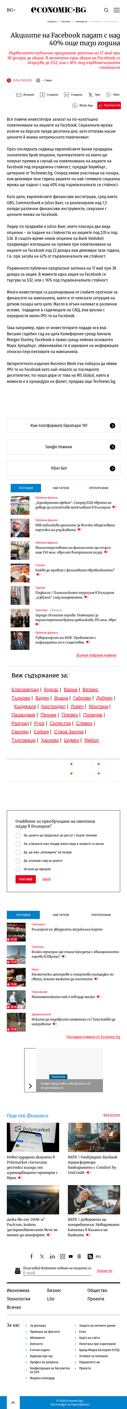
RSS (94, 1257)
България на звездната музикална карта (67, 929)
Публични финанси (46, 497)
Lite (50, 1298)
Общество (97, 1290)
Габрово (82, 698)
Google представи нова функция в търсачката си (65, 1085)
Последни (26, 488)
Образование (39, 992)
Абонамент (37, 1338)
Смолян (20, 731)
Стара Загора (69, 731)
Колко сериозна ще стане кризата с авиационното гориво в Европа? (75, 954)
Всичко (14, 1307)
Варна (71, 689)
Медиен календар (42, 1378)
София (41, 731)
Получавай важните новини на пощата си (57, 1268)
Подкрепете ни (89, 1362)
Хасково (50, 740)
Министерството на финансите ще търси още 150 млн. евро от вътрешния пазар (73, 550)
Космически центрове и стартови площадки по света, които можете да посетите (73, 976)
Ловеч (77, 706)
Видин (42, 698)
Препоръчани (98, 488)
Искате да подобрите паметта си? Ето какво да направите (73, 1021)
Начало (52, 21)
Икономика (18, 1290)
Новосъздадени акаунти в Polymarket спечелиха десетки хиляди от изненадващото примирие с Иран (32, 1167)
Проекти (95, 1298)
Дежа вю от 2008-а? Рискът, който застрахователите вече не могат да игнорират (32, 1227)
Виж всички (111, 1115)
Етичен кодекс (40, 1350)
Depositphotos (80, 1404)
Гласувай (25, 879)
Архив (46, 879)
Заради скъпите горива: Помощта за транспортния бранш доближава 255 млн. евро (76, 620)
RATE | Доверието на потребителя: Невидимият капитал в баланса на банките (93, 1227)
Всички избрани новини (96, 655)
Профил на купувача (44, 1362)
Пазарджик (23, 714)
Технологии (58, 1076)
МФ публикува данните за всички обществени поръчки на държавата (75, 527)
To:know (40, 565)
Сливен (84, 723)
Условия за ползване (93, 1356)
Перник (49, 714)
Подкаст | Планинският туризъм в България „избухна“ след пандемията (74, 595)
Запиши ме (104, 1271)
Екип (82, 1332)
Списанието (38, 924)
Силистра (60, 723)
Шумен (71, 740)
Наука (35, 969)
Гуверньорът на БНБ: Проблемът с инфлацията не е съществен (65, 640)
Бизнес (66, 21)
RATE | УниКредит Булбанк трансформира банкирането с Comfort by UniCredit (93, 1165)
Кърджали (25, 706)
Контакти (36, 1344)
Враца (61, 698)
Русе (39, 723)
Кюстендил (53, 706)
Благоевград (25, 689)
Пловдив (92, 714)
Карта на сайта (89, 1338)
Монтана (98, 706)
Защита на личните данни (97, 1326)
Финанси (81, 21)
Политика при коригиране (97, 1344)
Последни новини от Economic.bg (93, 1037)
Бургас (51, 689)
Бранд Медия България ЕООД (99, 1350)
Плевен (69, 714)
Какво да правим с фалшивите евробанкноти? (75, 572)
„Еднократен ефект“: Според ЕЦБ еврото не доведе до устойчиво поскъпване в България (75, 505)
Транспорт (41, 610)
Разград (20, 723)
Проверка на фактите (45, 1332)
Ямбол (91, 740)
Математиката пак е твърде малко (66, 997)
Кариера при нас (41, 1356)
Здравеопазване (41, 1014)
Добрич (104, 698)
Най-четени (61, 488)
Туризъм (40, 587)
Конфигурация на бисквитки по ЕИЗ (50, 1370)
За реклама (38, 1326)
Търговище (24, 740)
